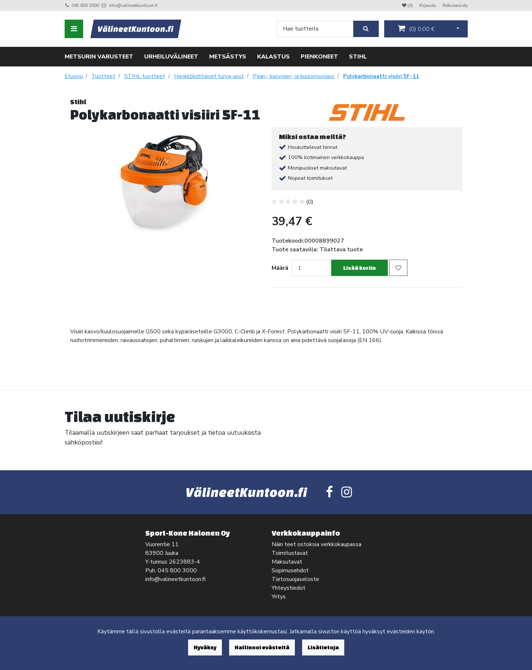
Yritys (279, 597)
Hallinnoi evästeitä (262, 647)
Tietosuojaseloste (295, 579)
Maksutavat (287, 562)
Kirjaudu (428, 5)
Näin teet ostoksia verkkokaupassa (316, 544)
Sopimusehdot (290, 570)
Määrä (280, 268)
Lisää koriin (359, 268)
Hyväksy (205, 647)
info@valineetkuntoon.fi (133, 5)
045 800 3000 (85, 5)
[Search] (315, 29)
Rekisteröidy (455, 5)
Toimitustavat (290, 553)
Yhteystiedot (288, 588)
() (416, 28)
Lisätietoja (323, 647)
